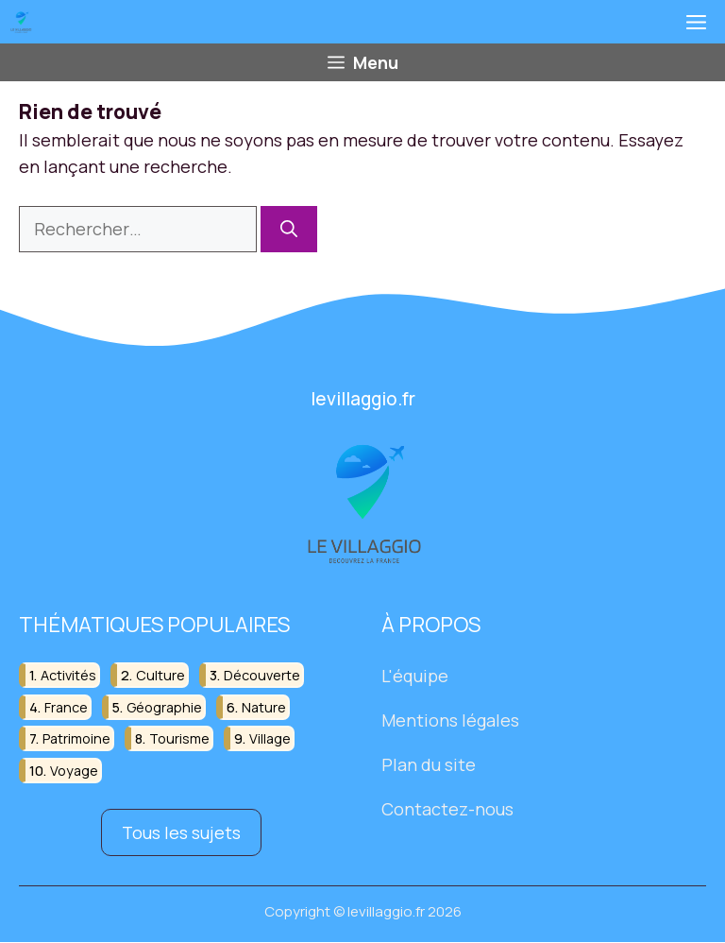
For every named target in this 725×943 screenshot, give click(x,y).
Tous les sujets (181, 832)
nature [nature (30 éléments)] (264, 707)
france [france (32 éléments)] (66, 707)
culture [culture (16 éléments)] (160, 676)
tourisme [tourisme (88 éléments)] (179, 738)
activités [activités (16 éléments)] (68, 676)
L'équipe (414, 676)
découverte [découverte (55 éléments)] (262, 676)
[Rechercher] (289, 229)
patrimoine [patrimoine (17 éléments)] (76, 738)
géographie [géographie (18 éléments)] (164, 707)
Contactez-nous (447, 808)
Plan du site (428, 764)
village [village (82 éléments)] (270, 738)
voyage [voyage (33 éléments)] (74, 771)
